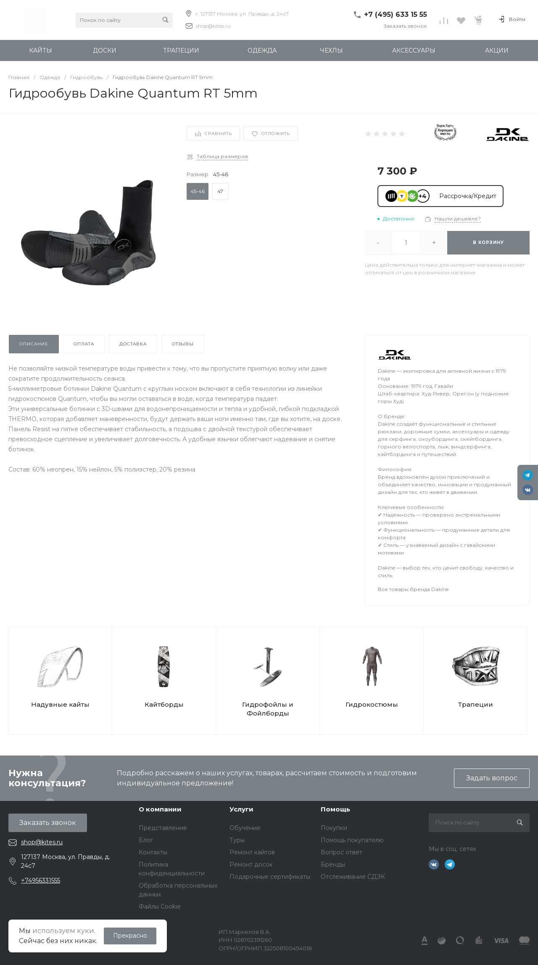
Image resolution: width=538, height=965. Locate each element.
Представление (163, 828)
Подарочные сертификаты (269, 876)
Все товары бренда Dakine (413, 589)
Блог (146, 840)
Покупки (334, 828)
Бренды (333, 864)
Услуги (241, 809)
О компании (160, 809)
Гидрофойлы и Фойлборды (267, 708)
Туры (237, 840)
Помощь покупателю (352, 840)
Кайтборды (164, 704)
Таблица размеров (222, 156)
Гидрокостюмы (371, 704)
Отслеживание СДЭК (353, 876)
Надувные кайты (60, 704)
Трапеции (475, 704)
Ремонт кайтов (252, 852)
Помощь (335, 809)
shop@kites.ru (213, 26)
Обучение (245, 828)
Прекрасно (130, 935)
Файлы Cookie (160, 906)
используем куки (63, 931)
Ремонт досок (251, 864)
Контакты (153, 852)
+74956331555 (40, 880)
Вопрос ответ (341, 852)
